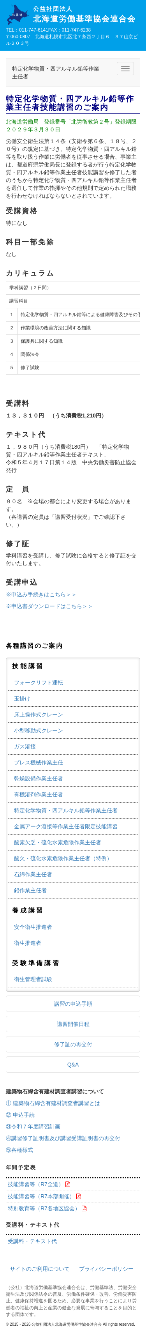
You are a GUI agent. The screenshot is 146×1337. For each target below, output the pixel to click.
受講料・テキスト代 (32, 1241)
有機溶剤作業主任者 (38, 794)
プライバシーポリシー (106, 1269)
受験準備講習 (36, 963)
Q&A (73, 1064)
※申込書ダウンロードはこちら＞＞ (49, 606)
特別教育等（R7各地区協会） (44, 1208)
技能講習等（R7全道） (36, 1184)
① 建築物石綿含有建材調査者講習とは (53, 1103)
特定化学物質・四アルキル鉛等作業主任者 (66, 810)
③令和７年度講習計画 (33, 1126)
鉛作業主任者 (30, 890)
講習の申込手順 (73, 1004)
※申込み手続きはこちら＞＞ (41, 594)
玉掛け (22, 698)
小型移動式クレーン (38, 730)
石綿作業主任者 (33, 874)
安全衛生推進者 (33, 927)
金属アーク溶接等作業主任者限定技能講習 (66, 826)
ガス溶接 (25, 746)
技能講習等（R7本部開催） (41, 1196)
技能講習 (28, 666)
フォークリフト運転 (38, 682)
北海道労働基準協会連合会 (86, 14)
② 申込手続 (20, 1115)
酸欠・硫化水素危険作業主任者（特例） (63, 858)
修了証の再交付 (73, 1044)
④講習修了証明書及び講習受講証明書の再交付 (63, 1138)
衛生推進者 (27, 943)
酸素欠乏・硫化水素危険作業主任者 (57, 842)
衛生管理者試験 (33, 979)
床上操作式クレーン (38, 714)
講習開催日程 (73, 1024)
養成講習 (28, 910)
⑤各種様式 (19, 1150)
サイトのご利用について (40, 1269)
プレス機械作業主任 (38, 762)
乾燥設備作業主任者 (38, 778)
